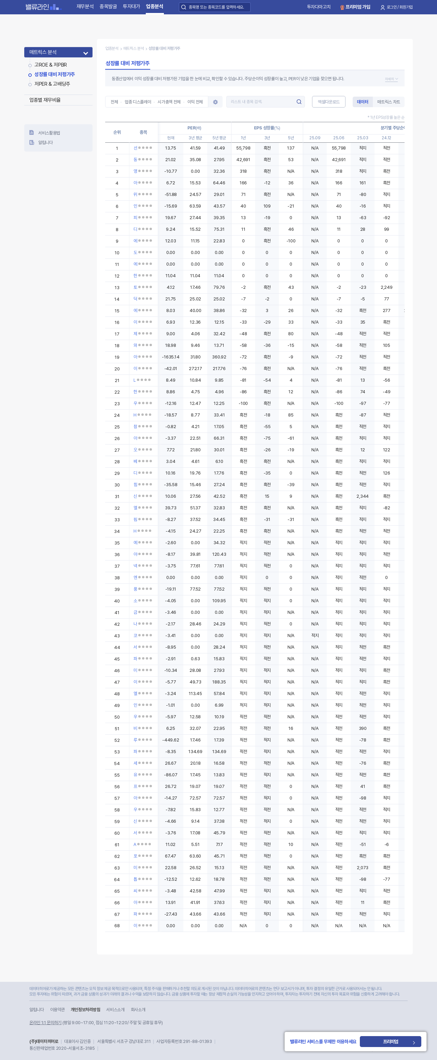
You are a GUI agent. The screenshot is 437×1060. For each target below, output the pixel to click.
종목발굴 (108, 6)
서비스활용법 (49, 133)
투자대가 (131, 6)
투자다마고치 (319, 7)
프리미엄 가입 (358, 7)
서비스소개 (115, 1009)
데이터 (362, 101)
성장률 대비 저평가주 (54, 74)
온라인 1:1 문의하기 (45, 1022)
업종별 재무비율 (45, 100)
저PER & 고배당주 (52, 84)
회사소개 (138, 1009)
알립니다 (45, 142)
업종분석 (155, 6)
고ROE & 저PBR (50, 65)
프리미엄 (403, 1041)
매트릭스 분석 (42, 52)
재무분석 (85, 6)
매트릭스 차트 (388, 101)
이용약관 (57, 1009)
